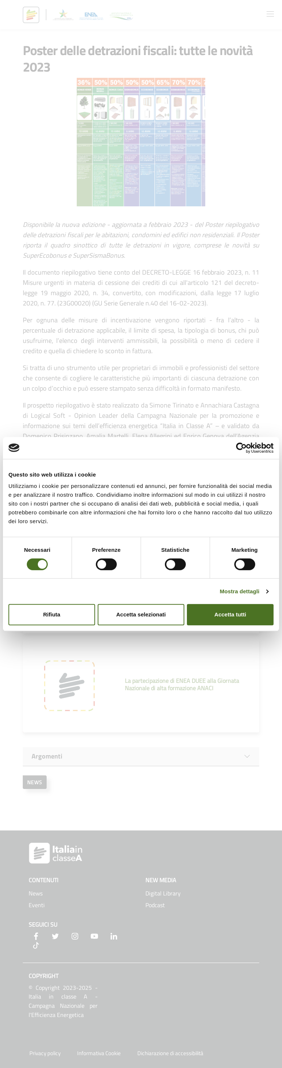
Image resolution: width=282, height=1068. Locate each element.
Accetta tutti (230, 614)
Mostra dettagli (239, 591)
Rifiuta (51, 614)
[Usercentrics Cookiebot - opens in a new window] (241, 447)
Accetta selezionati (141, 614)
